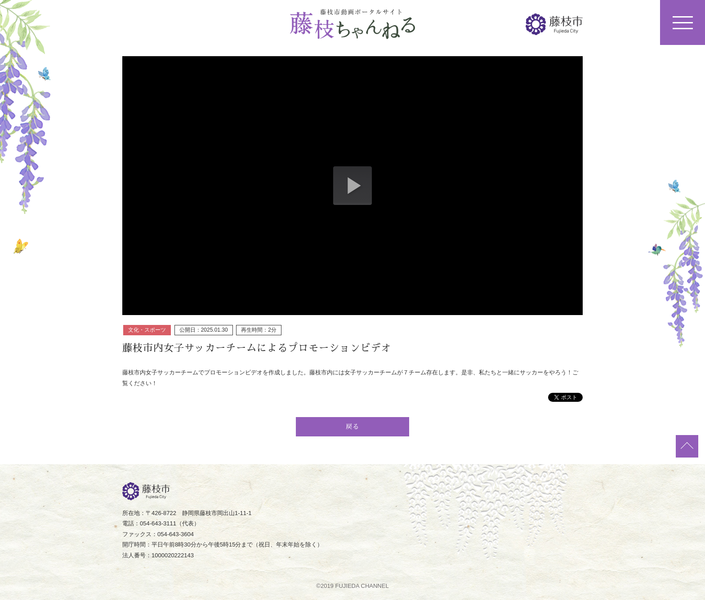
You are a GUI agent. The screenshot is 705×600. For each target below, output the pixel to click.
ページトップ (687, 446)
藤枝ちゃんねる (352, 24)
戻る (352, 426)
